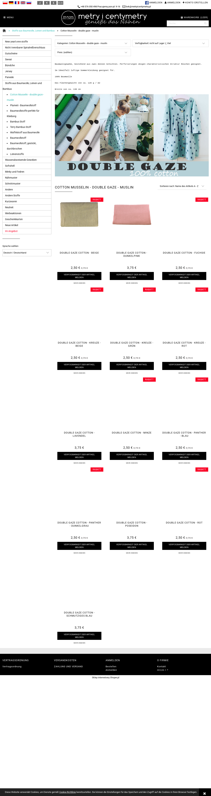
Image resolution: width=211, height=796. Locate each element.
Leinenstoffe (17, 154)
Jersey (8, 71)
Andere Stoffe (12, 195)
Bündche (10, 65)
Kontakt (161, 666)
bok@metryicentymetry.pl (136, 6)
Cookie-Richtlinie (67, 792)
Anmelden (111, 670)
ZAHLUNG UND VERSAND (68, 666)
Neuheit (9, 207)
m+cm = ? (162, 670)
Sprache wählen (10, 246)
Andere (9, 189)
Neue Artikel (11, 225)
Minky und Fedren (14, 171)
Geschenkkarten (14, 219)
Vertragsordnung (12, 666)
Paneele (9, 77)
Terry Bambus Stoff (20, 127)
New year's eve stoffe (16, 41)
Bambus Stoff (17, 121)
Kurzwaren (11, 201)
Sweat (8, 59)
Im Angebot (11, 231)
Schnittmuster (12, 183)
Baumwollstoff (18, 137)
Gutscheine (11, 53)
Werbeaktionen (13, 213)
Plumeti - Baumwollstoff (23, 105)
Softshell (10, 165)
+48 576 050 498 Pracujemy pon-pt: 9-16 (99, 6)
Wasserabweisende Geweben (21, 159)
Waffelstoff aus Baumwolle (25, 132)
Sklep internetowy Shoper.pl (105, 677)
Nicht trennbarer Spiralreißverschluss (25, 47)
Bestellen (111, 666)
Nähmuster (11, 177)
